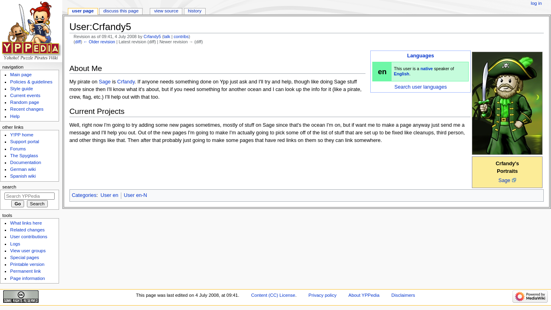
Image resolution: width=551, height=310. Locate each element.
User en (109, 195)
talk (166, 36)
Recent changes (26, 109)
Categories (84, 195)
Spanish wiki (23, 176)
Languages (420, 56)
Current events (25, 95)
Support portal (24, 141)
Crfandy (126, 82)
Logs (15, 243)
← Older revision (99, 41)
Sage (504, 180)
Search (9, 186)
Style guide (21, 88)
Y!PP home (21, 134)
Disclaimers (403, 295)
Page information (27, 278)
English (401, 73)
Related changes (27, 229)
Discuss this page (121, 10)
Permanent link (25, 271)
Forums (18, 148)
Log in (536, 3)
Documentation (25, 162)
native (426, 68)
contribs (181, 36)
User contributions (28, 236)
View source (166, 10)
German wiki (23, 169)
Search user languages (420, 87)
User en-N (135, 195)
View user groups (27, 250)
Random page (24, 102)
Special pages (24, 257)
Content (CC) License (273, 295)
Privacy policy (322, 295)
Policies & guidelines (31, 81)
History (195, 10)
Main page (21, 74)
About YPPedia (364, 295)
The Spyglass (24, 155)
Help (15, 116)
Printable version (27, 264)
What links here (26, 223)
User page (83, 10)
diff (78, 41)
